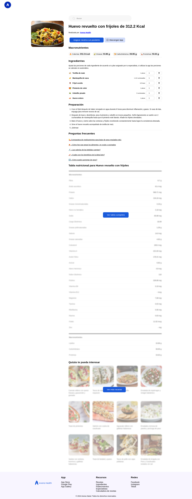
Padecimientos (102, 487)
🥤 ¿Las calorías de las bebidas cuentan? (85, 150)
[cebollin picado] (150, 93)
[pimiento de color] (150, 88)
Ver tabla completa (116, 215)
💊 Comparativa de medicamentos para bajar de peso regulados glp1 (95, 140)
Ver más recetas (114, 389)
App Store (65, 482)
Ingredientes (101, 484)
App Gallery (66, 487)
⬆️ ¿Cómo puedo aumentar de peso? (83, 160)
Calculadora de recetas (106, 491)
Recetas (99, 482)
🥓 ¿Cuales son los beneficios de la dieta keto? (87, 155)
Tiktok (133, 487)
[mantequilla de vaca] (150, 78)
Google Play (66, 484)
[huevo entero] (150, 98)
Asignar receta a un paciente (86, 40)
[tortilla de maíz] (150, 73)
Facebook (135, 482)
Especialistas (101, 489)
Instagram (135, 484)
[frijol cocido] (150, 83)
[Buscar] (102, 18)
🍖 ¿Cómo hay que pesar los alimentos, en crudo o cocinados (92, 145)
